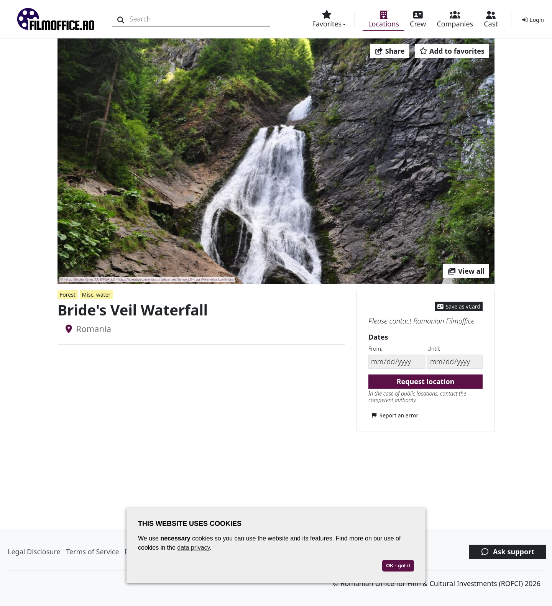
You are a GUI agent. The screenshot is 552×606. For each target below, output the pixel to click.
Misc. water (96, 294)
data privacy (193, 547)
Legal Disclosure (34, 551)
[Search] (121, 19)
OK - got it (398, 565)
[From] (397, 362)
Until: (433, 348)
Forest (68, 294)
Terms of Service (92, 551)
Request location (426, 381)
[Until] (455, 362)
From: (375, 348)
